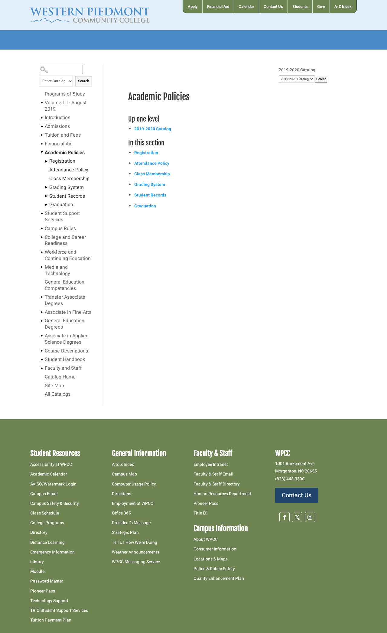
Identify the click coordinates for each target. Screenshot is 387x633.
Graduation (61, 205)
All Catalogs (57, 394)
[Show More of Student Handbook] (42, 359)
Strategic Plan (125, 532)
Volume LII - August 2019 (65, 106)
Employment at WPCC (132, 503)
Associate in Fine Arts (68, 312)
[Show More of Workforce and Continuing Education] (42, 252)
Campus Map (124, 474)
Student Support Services (62, 216)
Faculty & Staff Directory (217, 484)
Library (37, 562)
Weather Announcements (135, 552)
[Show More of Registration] (46, 161)
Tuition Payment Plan (50, 620)
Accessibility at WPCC (51, 464)
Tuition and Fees (63, 135)
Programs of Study (65, 94)
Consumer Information (215, 549)
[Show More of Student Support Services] (42, 213)
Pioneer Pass (42, 591)
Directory (38, 532)
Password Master (46, 581)
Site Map (54, 386)
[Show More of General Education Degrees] (42, 321)
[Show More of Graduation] (46, 205)
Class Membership (69, 179)
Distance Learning (47, 542)
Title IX (200, 513)
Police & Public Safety (214, 569)
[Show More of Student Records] (46, 196)
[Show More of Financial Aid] (42, 144)
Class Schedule (44, 513)
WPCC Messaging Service (136, 562)
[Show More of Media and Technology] (42, 267)
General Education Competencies (64, 285)
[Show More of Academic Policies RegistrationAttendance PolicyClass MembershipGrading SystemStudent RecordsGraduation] (42, 153)
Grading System (66, 187)
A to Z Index (123, 464)
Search (83, 81)
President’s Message (131, 523)
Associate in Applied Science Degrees (67, 339)
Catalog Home (60, 377)
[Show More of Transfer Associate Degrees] (42, 297)
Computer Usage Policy (134, 484)
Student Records (67, 196)
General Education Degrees (64, 324)
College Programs (47, 523)
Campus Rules (60, 229)
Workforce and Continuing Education (68, 255)
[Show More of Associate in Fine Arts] (42, 312)
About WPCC (206, 539)
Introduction (57, 118)
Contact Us (296, 495)
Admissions (57, 126)
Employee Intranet (211, 464)
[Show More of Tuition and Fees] (42, 135)
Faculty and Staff (63, 368)
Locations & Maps (211, 559)
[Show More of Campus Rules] (42, 229)
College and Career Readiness (65, 240)
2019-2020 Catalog (152, 129)
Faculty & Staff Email (213, 474)
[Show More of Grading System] (46, 187)
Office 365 (121, 513)
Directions (121, 494)
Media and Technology (57, 270)
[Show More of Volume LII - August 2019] (42, 103)
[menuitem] (192, 6)
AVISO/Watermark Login (53, 484)
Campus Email (44, 494)
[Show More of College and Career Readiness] (42, 237)
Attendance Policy (68, 170)
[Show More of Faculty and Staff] (42, 368)
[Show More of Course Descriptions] (42, 351)
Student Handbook (65, 359)
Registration (62, 161)
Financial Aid (59, 144)
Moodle (37, 571)
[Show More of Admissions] (42, 126)
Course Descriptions (66, 351)
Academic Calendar (48, 474)
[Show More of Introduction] (42, 118)
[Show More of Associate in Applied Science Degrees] (42, 336)
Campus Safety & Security (54, 503)
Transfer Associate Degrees (65, 300)
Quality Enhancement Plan (219, 578)
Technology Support (49, 601)
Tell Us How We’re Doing (134, 542)
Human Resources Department (222, 494)
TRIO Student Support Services (59, 610)
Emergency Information (52, 552)
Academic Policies (65, 153)
